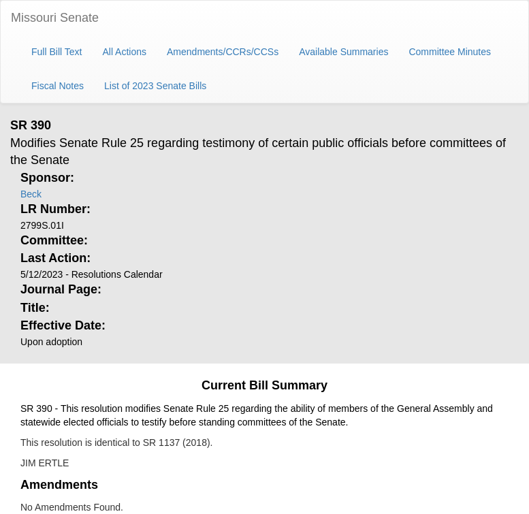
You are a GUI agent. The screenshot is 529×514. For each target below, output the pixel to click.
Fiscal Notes (57, 85)
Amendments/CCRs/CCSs (222, 51)
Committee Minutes (449, 51)
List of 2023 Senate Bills (155, 85)
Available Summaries (343, 51)
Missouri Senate (55, 18)
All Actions (124, 51)
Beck (31, 194)
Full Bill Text (56, 51)
